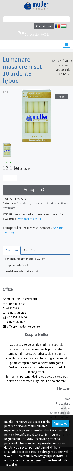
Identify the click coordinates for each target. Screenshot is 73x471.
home (55, 60)
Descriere (11, 250)
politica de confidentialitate (22, 435)
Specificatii (31, 250)
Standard (23, 203)
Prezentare (63, 403)
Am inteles (60, 423)
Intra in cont (44, 26)
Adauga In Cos (36, 189)
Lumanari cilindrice (43, 203)
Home (66, 399)
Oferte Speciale (60, 413)
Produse (64, 408)
